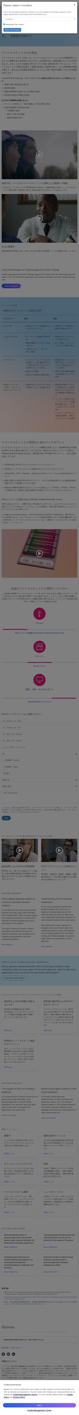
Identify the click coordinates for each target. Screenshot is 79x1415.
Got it (39, 1405)
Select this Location (12, 30)
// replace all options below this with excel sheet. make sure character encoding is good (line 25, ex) (39, 19)
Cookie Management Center (25, 1394)
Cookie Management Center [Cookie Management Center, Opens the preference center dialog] (39, 1410)
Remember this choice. (13, 24)
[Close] (75, 4)
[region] (39, 1397)
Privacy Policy (19, 1397)
